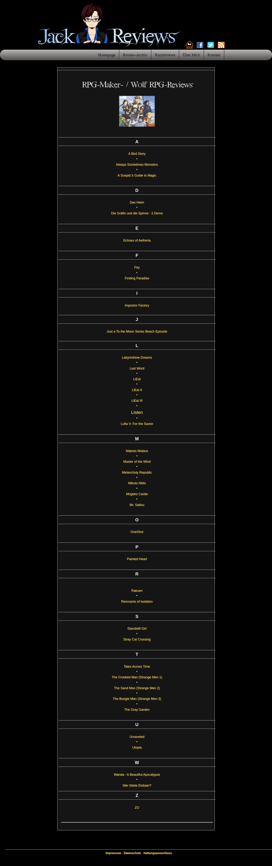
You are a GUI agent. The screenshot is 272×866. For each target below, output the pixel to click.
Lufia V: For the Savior (137, 424)
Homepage (106, 54)
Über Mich (191, 54)
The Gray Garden (137, 709)
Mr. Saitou (136, 505)
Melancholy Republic (137, 472)
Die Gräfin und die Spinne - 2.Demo (137, 213)
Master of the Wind (137, 461)
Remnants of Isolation (137, 601)
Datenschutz (132, 853)
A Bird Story (136, 153)
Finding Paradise (137, 278)
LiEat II (137, 390)
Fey (137, 267)
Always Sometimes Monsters (137, 164)
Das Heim (137, 202)
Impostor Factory (137, 305)
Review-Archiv (135, 54)
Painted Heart (137, 559)
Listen (137, 412)
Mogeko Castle (137, 494)
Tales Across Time (137, 666)
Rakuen (137, 590)
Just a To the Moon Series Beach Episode (137, 331)
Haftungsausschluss (157, 853)
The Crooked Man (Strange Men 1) (137, 677)
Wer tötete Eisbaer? (137, 785)
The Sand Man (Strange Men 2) (137, 688)
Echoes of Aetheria (137, 240)
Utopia (137, 747)
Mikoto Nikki (137, 483)
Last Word (136, 368)
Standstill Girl (137, 628)
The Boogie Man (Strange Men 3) (137, 699)
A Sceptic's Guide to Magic (137, 175)
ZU (137, 807)
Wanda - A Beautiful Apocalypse (137, 774)
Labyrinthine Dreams (137, 357)
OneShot (136, 532)
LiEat (137, 379)
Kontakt (213, 54)
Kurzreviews (165, 54)
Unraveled (136, 737)
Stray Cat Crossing (137, 639)
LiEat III (136, 400)
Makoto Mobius (137, 451)
